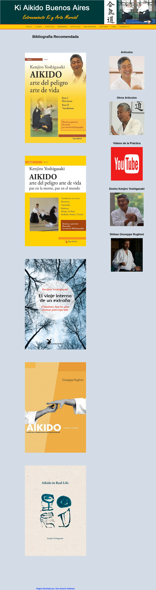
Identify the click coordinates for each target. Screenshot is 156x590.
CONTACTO (124, 27)
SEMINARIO (62, 27)
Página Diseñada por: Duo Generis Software (55, 589)
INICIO (29, 27)
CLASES (38, 27)
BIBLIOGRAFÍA (90, 27)
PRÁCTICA (49, 27)
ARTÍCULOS (76, 27)
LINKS (113, 27)
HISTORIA (103, 27)
